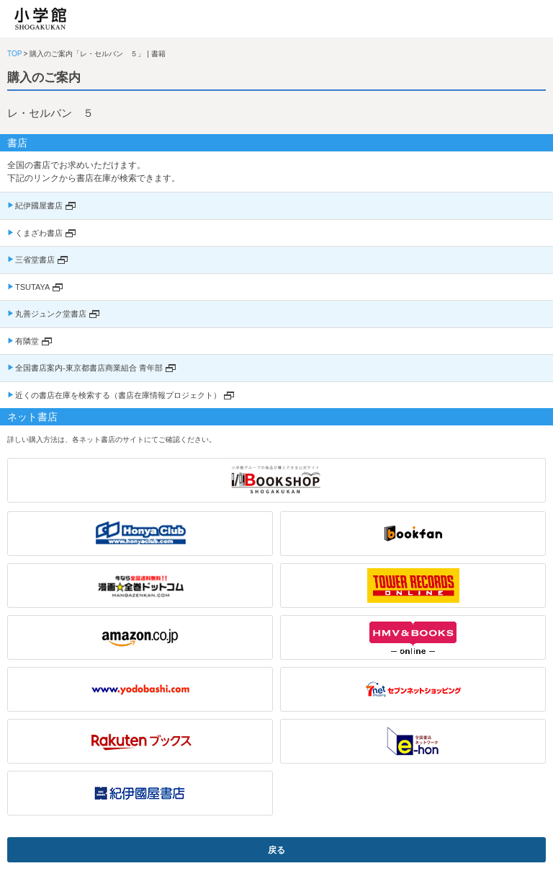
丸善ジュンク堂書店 (50, 313)
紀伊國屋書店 (39, 205)
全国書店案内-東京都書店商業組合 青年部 (89, 367)
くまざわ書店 (39, 233)
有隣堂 (27, 341)
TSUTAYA (32, 287)
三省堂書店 (35, 259)
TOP (14, 54)
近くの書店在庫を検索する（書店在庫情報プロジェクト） (118, 395)
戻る (276, 850)
